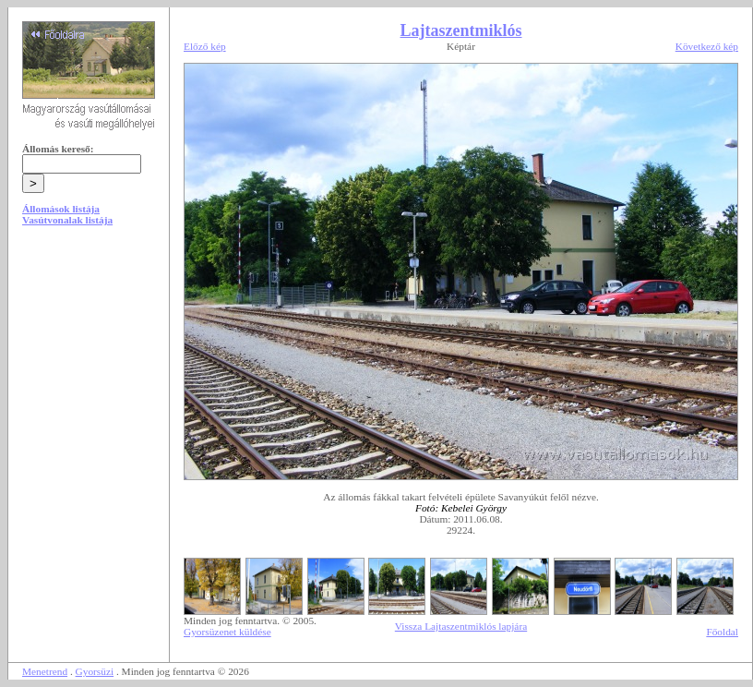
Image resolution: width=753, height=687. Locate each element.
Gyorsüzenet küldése (227, 631)
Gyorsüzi (95, 671)
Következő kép (706, 46)
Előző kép (205, 46)
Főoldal (722, 631)
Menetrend (44, 671)
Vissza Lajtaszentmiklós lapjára (461, 626)
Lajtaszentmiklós (461, 30)
